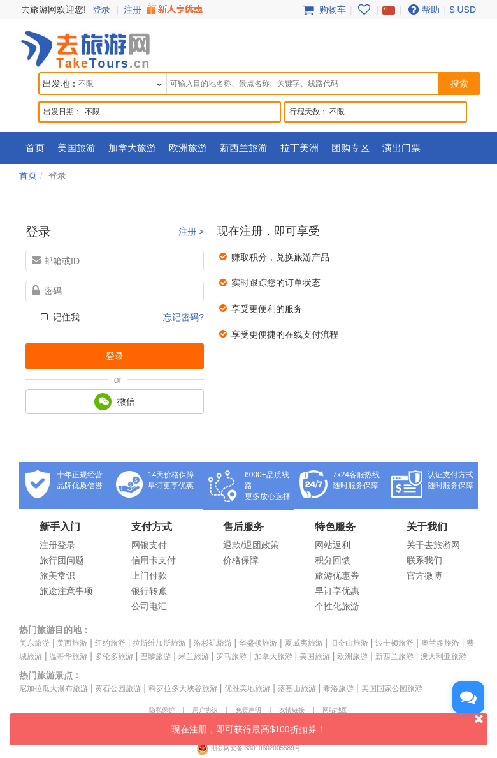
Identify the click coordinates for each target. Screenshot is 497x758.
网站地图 (335, 709)
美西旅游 (72, 643)
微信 (114, 401)
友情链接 (292, 709)
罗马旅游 (231, 656)
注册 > (191, 232)
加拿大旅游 (132, 147)
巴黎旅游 (155, 656)
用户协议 (205, 709)
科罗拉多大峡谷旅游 (182, 688)
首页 (35, 147)
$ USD (463, 9)
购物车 (323, 9)
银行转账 (149, 591)
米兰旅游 (193, 656)
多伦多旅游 (114, 656)
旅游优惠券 (337, 575)
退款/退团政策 (251, 545)
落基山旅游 (297, 688)
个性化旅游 (337, 606)
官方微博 (424, 575)
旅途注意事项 (66, 591)
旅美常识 (57, 575)
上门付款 (149, 575)
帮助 (422, 9)
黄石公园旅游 (118, 688)
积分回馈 (332, 560)
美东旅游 (34, 643)
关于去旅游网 (433, 545)
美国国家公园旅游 (391, 688)
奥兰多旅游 (440, 643)
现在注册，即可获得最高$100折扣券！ (329, 723)
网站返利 (332, 545)
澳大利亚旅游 (443, 656)
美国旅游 (76, 147)
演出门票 (401, 147)
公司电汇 (149, 606)
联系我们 (424, 560)
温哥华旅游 (68, 656)
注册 (164, 9)
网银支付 (149, 545)
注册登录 (57, 545)
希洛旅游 (338, 688)
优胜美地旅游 (247, 688)
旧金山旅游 (349, 643)
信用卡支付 (153, 560)
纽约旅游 (110, 643)
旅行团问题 (62, 560)
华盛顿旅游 (258, 643)
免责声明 (248, 709)
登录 (101, 9)
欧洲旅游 (188, 147)
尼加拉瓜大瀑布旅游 (53, 688)
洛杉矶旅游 (213, 643)
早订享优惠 (337, 591)
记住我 (59, 317)
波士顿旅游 (394, 643)
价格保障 (241, 560)
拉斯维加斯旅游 (159, 643)
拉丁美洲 (299, 147)
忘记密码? (183, 317)
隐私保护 (162, 709)
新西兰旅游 (244, 147)
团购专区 (350, 147)
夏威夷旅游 (304, 643)
